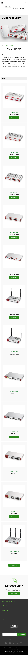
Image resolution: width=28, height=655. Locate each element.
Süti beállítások (20, 652)
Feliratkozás (21, 634)
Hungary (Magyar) (19, 8)
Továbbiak (14, 565)
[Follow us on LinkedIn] (13, 643)
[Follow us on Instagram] (21, 643)
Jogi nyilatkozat (9, 651)
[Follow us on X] (17, 643)
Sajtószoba (4, 610)
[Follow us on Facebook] (6, 643)
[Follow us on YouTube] (10, 643)
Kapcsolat (14, 593)
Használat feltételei (18, 651)
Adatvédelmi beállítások (10, 652)
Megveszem (14, 117)
